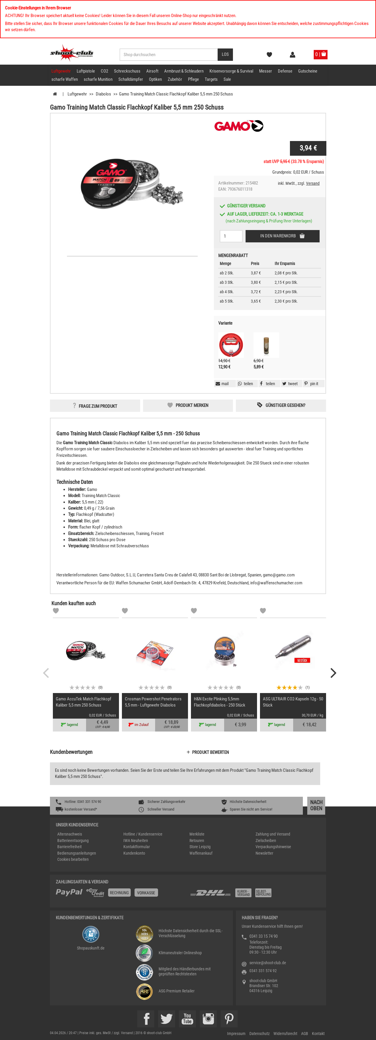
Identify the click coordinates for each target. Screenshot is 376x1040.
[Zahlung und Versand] (254, 895)
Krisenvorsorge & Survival (231, 71)
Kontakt (318, 1033)
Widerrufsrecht (285, 1033)
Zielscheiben (266, 840)
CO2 (104, 71)
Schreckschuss (127, 71)
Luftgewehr (61, 71)
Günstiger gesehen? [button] (285, 405)
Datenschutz (259, 1033)
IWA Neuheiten (135, 840)
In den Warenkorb (278, 236)
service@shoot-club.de (267, 962)
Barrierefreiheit (69, 846)
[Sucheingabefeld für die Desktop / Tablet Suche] (169, 54)
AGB (304, 1033)
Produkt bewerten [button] (210, 752)
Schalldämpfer (130, 79)
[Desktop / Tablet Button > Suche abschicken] (225, 54)
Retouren (196, 840)
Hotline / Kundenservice (142, 834)
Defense (285, 71)
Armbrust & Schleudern (184, 71)
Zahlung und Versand (273, 834)
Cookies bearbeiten (73, 859)
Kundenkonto (134, 853)
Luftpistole (86, 71)
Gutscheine (307, 71)
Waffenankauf (200, 853)
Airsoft (152, 71)
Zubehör (175, 79)
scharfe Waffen (64, 79)
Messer (265, 71)
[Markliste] (56, 611)
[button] (310, 383)
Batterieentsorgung (73, 840)
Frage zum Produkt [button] (98, 406)
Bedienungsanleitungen (76, 853)
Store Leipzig (200, 846)
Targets (211, 79)
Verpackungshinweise (273, 846)
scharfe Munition (98, 79)
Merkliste (196, 834)
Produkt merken (192, 405)
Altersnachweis (69, 834)
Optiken (155, 79)
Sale (227, 79)
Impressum (236, 1033)
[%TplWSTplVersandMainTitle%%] (121, 894)
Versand (313, 183)
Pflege (193, 79)
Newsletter (264, 853)
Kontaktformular (136, 846)
